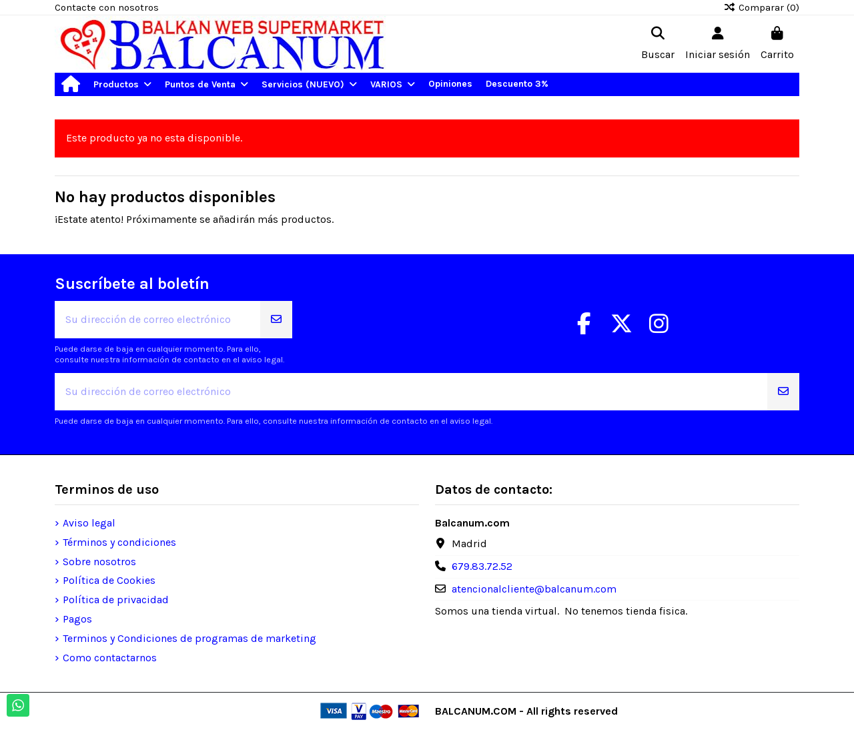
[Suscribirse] (276, 319)
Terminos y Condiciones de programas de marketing (189, 638)
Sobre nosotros (99, 561)
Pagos (77, 619)
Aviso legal (89, 522)
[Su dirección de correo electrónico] (158, 319)
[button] (122, 84)
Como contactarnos (110, 657)
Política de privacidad (116, 599)
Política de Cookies (109, 580)
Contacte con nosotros (107, 7)
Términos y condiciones (119, 542)
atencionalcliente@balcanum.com (534, 589)
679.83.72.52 (482, 566)
